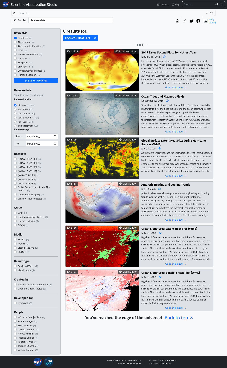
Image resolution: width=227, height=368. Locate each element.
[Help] (14, 13)
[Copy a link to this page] (185, 21)
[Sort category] (70, 20)
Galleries (163, 4)
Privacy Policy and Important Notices (124, 360)
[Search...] (197, 4)
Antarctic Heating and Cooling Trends (165, 184)
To (17, 143)
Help (176, 4)
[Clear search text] (215, 4)
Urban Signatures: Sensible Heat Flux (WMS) (170, 272)
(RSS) (211, 19)
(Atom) (212, 22)
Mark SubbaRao (169, 360)
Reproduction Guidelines (129, 363)
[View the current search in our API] (177, 21)
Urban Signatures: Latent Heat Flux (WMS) (169, 228)
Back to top (179, 317)
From (19, 136)
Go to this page (176, 87)
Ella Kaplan (166, 363)
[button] (95, 38)
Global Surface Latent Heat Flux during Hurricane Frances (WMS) (173, 142)
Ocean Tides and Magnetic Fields (163, 96)
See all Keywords (36, 80)
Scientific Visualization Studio (34, 4)
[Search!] (221, 4)
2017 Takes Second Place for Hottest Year (168, 52)
